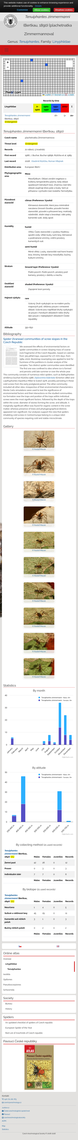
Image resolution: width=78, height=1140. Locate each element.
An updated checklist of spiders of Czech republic (29, 1022)
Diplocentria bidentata (45, 377)
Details (38, 6)
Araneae (7, 959)
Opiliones (7, 979)
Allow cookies (41, 10)
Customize (22, 10)
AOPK (4, 1121)
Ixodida (6, 974)
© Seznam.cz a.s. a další (63, 95)
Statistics (5, 1129)
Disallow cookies (64, 10)
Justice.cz (5, 1108)
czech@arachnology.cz (12, 1102)
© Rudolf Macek (39, 449)
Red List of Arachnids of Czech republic (24, 1033)
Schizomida (8, 990)
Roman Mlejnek (55, 161)
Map (3, 1126)
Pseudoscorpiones (12, 984)
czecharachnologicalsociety (14, 1117)
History (8, 1009)
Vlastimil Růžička (39, 161)
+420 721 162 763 (10, 1099)
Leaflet (46, 95)
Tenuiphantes (14, 969)
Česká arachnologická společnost (17, 1111)
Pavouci (7, 1114)
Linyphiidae (61, 42)
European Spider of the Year (18, 1028)
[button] (46, 64)
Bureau (8, 1003)
